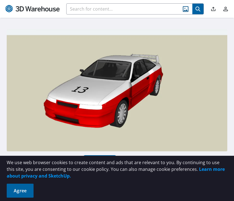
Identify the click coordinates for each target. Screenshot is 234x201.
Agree (20, 191)
